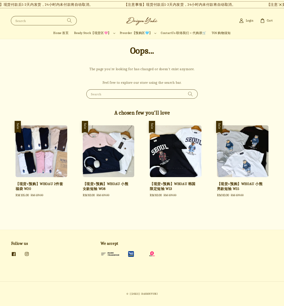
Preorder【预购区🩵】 (136, 33)
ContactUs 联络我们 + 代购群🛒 (183, 33)
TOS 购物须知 (221, 33)
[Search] (69, 20)
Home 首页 (61, 33)
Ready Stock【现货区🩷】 (92, 33)
